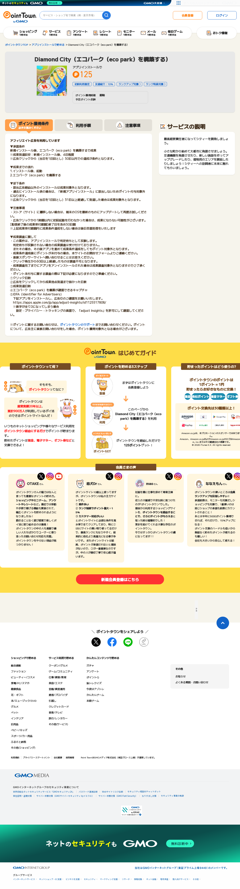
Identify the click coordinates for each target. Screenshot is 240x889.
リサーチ (126, 879)
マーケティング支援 (109, 879)
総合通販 (16, 665)
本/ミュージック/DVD (24, 700)
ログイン (222, 15)
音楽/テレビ (56, 712)
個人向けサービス (180, 879)
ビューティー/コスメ (23, 677)
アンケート (92, 671)
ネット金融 (151, 879)
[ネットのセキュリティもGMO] (32, 3)
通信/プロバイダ (58, 695)
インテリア (17, 718)
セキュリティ (90, 879)
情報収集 (138, 879)
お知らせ (180, 676)
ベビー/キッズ (19, 730)
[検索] (106, 15)
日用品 (14, 724)
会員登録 (187, 15)
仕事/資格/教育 (57, 677)
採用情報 (70, 757)
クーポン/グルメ (58, 665)
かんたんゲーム (95, 695)
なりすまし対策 (149, 795)
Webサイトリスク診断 (112, 791)
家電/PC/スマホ (20, 683)
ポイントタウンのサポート (77, 324)
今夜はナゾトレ (95, 689)
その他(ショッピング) (23, 747)
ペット (14, 712)
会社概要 (58, 757)
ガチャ (90, 665)
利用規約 (15, 757)
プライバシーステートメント (36, 757)
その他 (196, 879)
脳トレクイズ (94, 683)
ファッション (18, 671)
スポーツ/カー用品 (22, 736)
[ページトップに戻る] (223, 623)
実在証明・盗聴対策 (22, 795)
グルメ (14, 706)
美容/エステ (56, 683)
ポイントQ (92, 677)
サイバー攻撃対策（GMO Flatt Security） (117, 795)
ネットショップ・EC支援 (50, 879)
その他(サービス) (58, 724)
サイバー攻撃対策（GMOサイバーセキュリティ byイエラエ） (65, 795)
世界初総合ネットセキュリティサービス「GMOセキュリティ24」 (43, 791)
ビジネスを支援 (73, 879)
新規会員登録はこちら (120, 579)
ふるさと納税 (18, 741)
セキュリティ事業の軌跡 (172, 795)
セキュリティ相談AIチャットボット (144, 791)
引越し (52, 700)
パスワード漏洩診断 (88, 791)
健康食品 (16, 689)
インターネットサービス (24, 879)
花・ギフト (17, 695)
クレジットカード (59, 706)
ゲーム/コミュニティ (61, 671)
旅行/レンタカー (58, 718)
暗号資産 (164, 879)
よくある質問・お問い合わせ (191, 682)
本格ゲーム (92, 700)
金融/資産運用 (57, 689)
